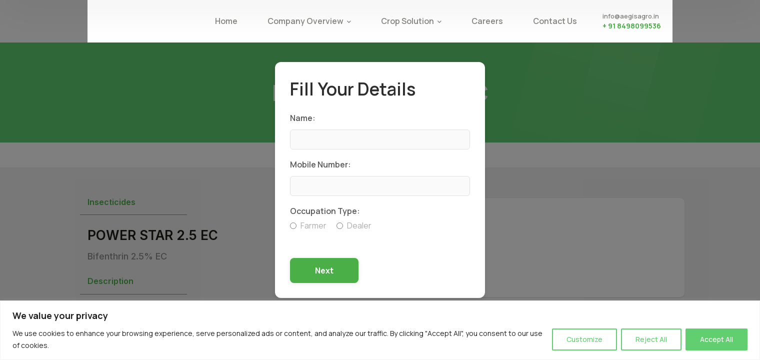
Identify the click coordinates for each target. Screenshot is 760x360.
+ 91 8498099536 (631, 25)
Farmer (308, 225)
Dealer (354, 225)
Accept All (716, 339)
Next (324, 270)
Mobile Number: (320, 164)
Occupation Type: (325, 211)
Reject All (651, 339)
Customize (584, 339)
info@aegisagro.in (630, 16)
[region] (380, 330)
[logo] (145, 20)
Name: (303, 118)
